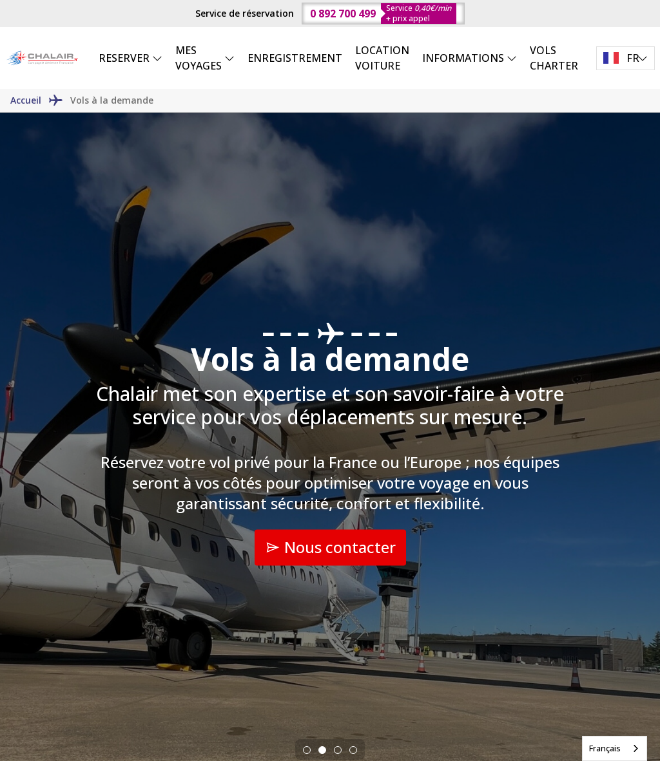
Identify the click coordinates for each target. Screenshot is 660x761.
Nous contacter (330, 547)
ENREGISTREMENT (295, 58)
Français (605, 748)
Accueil (25, 100)
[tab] (307, 750)
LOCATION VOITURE (382, 58)
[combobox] (614, 748)
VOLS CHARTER (554, 58)
